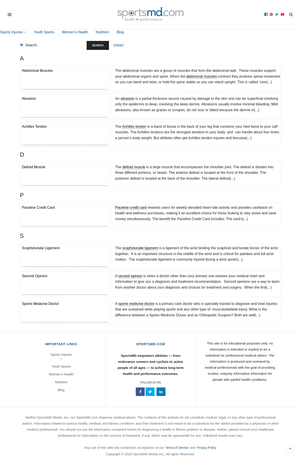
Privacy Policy (206, 447)
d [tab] (22, 154)
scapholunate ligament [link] (140, 248)
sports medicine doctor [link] (136, 304)
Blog (120, 32)
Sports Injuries (11, 32)
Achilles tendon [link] (134, 126)
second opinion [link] (130, 276)
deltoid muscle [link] (133, 167)
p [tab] (22, 195)
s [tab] (22, 235)
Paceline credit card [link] (131, 207)
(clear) (119, 45)
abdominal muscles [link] (201, 76)
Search (98, 45)
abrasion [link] (127, 98)
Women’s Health (75, 32)
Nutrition (102, 32)
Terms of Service (176, 447)
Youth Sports (44, 32)
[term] (65, 78)
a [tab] (22, 58)
